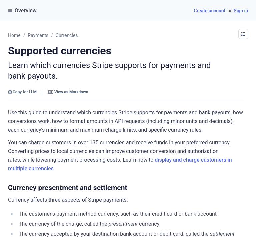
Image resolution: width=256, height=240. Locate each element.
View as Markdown (68, 92)
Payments (38, 35)
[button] (130, 188)
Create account (209, 10)
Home (14, 35)
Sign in (241, 10)
